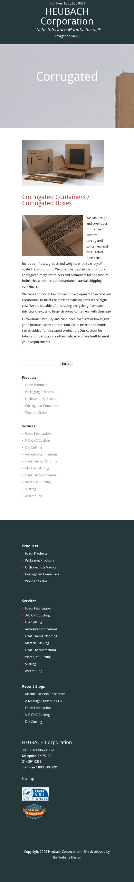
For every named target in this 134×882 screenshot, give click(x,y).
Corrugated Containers (42, 406)
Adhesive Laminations (41, 454)
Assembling (33, 496)
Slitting (30, 489)
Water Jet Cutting (38, 482)
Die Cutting (33, 447)
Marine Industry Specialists (45, 694)
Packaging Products (39, 392)
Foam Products (36, 385)
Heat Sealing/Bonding (41, 461)
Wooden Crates (36, 413)
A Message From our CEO (43, 701)
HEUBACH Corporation (67, 16)
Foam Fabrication (38, 433)
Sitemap (28, 779)
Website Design (69, 857)
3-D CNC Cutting (37, 440)
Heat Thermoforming (41, 475)
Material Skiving (37, 468)
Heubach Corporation (64, 852)
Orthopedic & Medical (41, 399)
